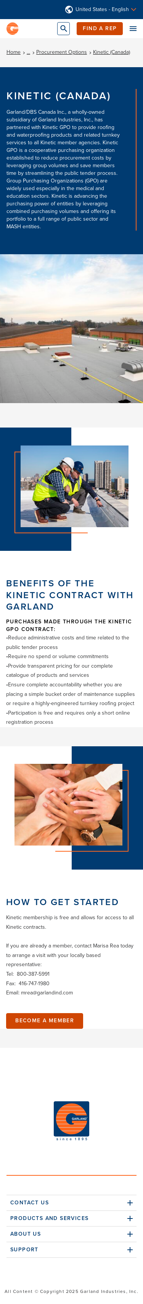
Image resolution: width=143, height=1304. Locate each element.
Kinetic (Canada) (111, 52)
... (28, 52)
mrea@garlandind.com (47, 993)
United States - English (102, 9)
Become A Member (44, 1021)
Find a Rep (100, 28)
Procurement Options (61, 52)
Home (13, 52)
